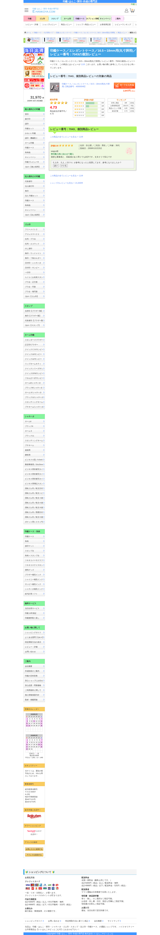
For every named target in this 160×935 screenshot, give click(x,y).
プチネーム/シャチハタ (34, 407)
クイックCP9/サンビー (34, 373)
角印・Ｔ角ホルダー (33, 258)
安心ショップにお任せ (34, 681)
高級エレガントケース (64, 32)
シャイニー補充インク (34, 579)
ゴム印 (42, 19)
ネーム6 (28, 421)
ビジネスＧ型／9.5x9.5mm (34, 460)
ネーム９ (28, 431)
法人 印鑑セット (31, 196)
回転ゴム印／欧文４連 (34, 498)
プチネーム (29, 445)
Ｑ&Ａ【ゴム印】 (32, 296)
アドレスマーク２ (32, 234)
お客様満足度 (105, 24)
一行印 (27, 272)
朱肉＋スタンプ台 (32, 555)
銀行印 (27, 119)
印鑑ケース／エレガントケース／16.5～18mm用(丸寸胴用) (94, 32)
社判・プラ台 (30, 239)
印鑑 (29, 19)
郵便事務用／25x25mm (34, 464)
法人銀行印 (29, 186)
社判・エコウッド (32, 244)
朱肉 (27, 541)
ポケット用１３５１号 (34, 522)
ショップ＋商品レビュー (86, 24)
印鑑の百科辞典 (31, 676)
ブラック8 (29, 426)
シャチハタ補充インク (34, 589)
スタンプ (54, 19)
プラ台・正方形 (31, 282)
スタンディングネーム (34, 402)
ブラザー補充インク (33, 575)
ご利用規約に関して (33, 690)
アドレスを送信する (34, 855)
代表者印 (28, 181)
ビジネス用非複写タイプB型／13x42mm (34, 474)
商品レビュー (66, 24)
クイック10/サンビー (33, 354)
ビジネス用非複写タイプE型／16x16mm (34, 479)
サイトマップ (113, 921)
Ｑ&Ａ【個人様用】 (32, 167)
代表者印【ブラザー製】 (34, 320)
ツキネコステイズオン (34, 565)
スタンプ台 (29, 551)
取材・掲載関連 (31, 700)
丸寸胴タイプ (48, 32)
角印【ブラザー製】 (33, 316)
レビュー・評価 (32, 24)
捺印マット (29, 546)
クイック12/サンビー (33, 359)
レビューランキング (123, 24)
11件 (83, 64)
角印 (27, 191)
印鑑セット (29, 128)
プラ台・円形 (30, 287)
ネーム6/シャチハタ (33, 383)
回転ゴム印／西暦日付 (34, 512)
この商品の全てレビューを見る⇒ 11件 (66, 137)
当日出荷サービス (32, 608)
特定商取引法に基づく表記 (76, 921)
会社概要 (28, 666)
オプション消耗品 (92, 19)
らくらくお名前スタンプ (34, 277)
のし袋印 (28, 248)
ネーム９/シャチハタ (33, 392)
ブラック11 (29, 436)
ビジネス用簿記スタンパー (34, 484)
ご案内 (117, 19)
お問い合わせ (30, 652)
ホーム (29, 32)
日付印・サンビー (32, 268)
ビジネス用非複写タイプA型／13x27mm (34, 469)
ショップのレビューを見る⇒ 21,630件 (66, 183)
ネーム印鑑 (29, 143)
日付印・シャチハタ (33, 263)
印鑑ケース (80, 19)
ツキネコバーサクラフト (34, 560)
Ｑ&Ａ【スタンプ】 (32, 325)
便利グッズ (29, 570)
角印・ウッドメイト (33, 253)
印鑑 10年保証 (30, 613)
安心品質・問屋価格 (33, 685)
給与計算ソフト (31, 594)
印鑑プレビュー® (32, 162)
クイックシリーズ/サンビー (34, 368)
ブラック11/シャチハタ (34, 397)
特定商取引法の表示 (33, 642)
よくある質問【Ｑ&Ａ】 (34, 637)
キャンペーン (105, 19)
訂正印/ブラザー (31, 345)
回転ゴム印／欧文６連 (34, 503)
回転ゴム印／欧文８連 (34, 507)
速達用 (27, 450)
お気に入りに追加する (34, 849)
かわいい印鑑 (30, 133)
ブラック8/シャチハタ (34, 388)
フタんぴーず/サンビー (34, 378)
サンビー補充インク (33, 584)
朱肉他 (27, 152)
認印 (27, 124)
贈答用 (27, 455)
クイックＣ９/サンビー (34, 349)
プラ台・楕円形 (31, 292)
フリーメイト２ (31, 229)
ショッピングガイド (33, 632)
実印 (27, 114)
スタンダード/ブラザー (34, 340)
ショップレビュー (49, 24)
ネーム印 (67, 19)
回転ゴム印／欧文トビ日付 (34, 493)
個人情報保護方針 (32, 695)
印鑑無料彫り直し (32, 618)
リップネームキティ (33, 364)
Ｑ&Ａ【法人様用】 (32, 215)
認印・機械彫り (31, 138)
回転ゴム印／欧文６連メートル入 (34, 517)
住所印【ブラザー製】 (34, 311)
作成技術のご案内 (32, 671)
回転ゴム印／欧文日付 (34, 488)
